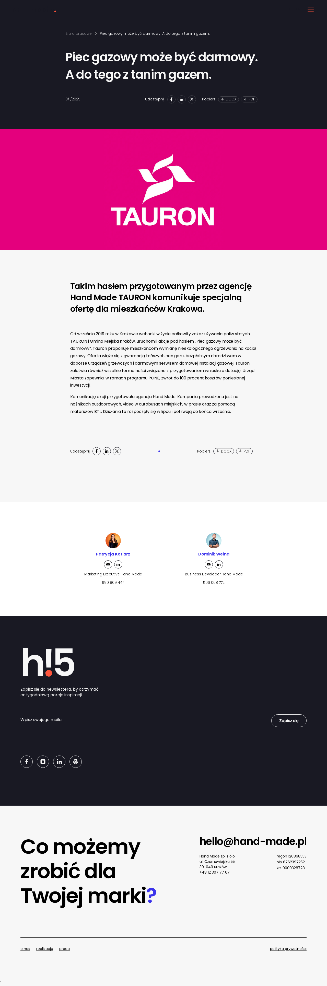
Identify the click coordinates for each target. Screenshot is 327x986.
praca (64, 948)
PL (291, 9)
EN (298, 9)
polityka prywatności (288, 948)
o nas (25, 948)
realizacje (44, 948)
